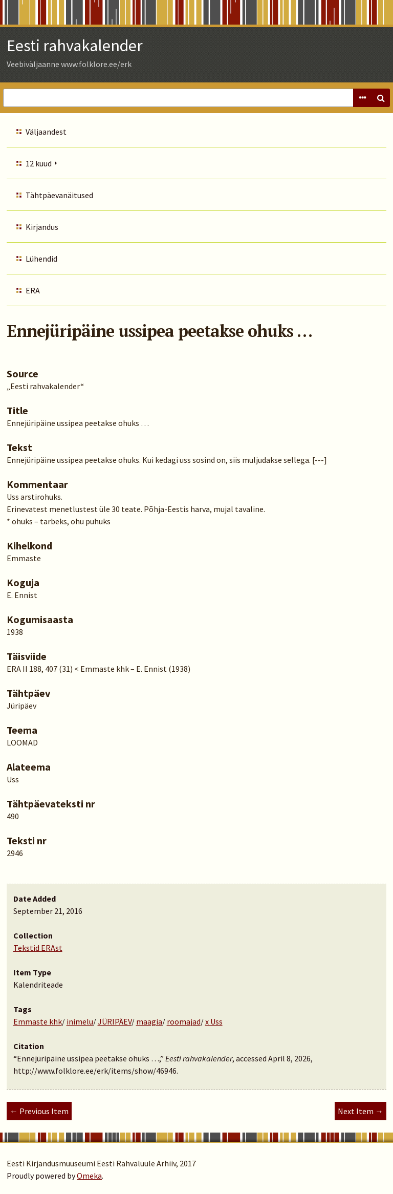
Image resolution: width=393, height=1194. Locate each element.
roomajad (184, 1021)
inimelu (80, 1021)
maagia (149, 1021)
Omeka (89, 1175)
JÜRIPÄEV (115, 1021)
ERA (33, 290)
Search (381, 98)
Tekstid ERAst (37, 948)
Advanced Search (362, 98)
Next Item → (360, 1111)
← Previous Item (39, 1111)
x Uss (214, 1021)
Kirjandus (42, 227)
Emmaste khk (37, 1021)
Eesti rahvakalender (75, 45)
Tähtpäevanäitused (59, 195)
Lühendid (41, 258)
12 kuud (39, 163)
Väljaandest (46, 131)
